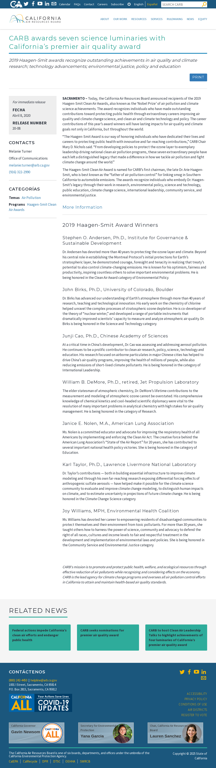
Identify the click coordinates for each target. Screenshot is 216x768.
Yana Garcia (92, 736)
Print (198, 77)
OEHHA (70, 761)
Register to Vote (194, 715)
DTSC (57, 761)
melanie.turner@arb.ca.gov (29, 165)
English (138, 4)
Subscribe (117, 4)
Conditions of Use (193, 704)
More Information (82, 207)
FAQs (77, 4)
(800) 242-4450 (18, 680)
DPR (45, 761)
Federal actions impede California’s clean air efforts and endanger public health (39, 635)
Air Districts (197, 710)
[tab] (129, 4)
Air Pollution (31, 197)
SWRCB (85, 761)
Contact (89, 4)
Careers (102, 4)
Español (152, 4)
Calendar (64, 4)
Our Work (120, 19)
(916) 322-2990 (19, 172)
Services (157, 19)
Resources (139, 19)
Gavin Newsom (25, 732)
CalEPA (13, 761)
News (190, 19)
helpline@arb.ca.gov (44, 680)
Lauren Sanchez (165, 736)
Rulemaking (175, 19)
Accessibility (197, 694)
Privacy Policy (196, 699)
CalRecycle (30, 761)
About (104, 19)
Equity (202, 19)
